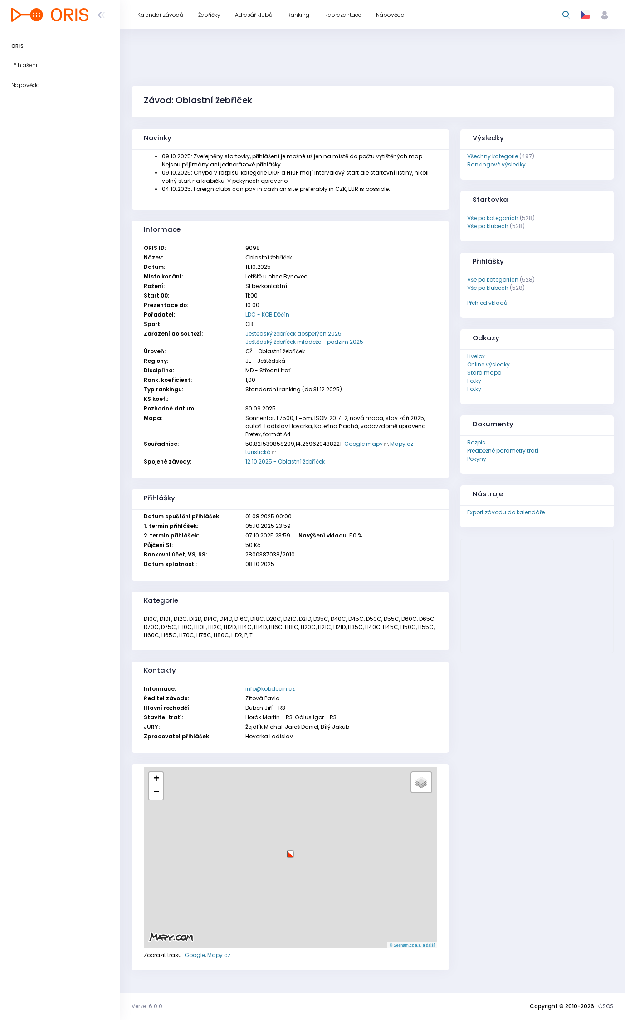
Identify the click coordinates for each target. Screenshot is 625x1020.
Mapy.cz (218, 955)
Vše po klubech (487, 226)
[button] (290, 851)
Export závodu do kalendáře (506, 512)
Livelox (476, 356)
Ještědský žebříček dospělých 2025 (293, 333)
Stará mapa (484, 372)
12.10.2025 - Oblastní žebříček (285, 461)
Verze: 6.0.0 (147, 1006)
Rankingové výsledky (496, 164)
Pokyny (476, 459)
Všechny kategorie (492, 156)
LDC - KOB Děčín (267, 314)
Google (195, 955)
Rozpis (476, 442)
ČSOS (606, 1006)
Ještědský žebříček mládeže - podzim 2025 (304, 342)
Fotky (474, 381)
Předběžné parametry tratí (502, 450)
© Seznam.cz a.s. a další (412, 945)
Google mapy (363, 444)
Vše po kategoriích (492, 218)
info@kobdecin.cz (270, 689)
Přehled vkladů (487, 303)
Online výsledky (488, 364)
